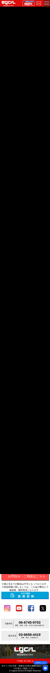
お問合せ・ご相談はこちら (27, 576)
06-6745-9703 (30, 622)
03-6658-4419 (30, 635)
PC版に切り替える (25, 661)
